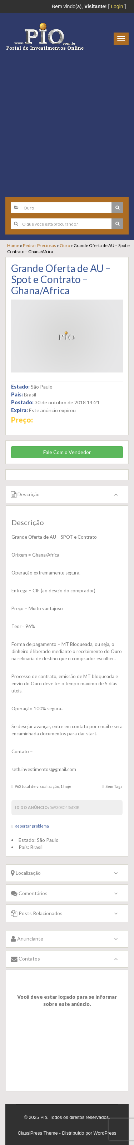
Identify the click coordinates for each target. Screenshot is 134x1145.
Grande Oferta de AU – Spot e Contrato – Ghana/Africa (61, 279)
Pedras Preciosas (39, 245)
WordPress (105, 1133)
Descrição (25, 494)
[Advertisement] (67, 121)
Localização (26, 873)
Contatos (25, 959)
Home (13, 245)
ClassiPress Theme (38, 1133)
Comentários (29, 893)
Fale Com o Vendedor (67, 452)
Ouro (65, 245)
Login (117, 6)
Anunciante (27, 939)
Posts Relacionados (37, 913)
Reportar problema (32, 826)
